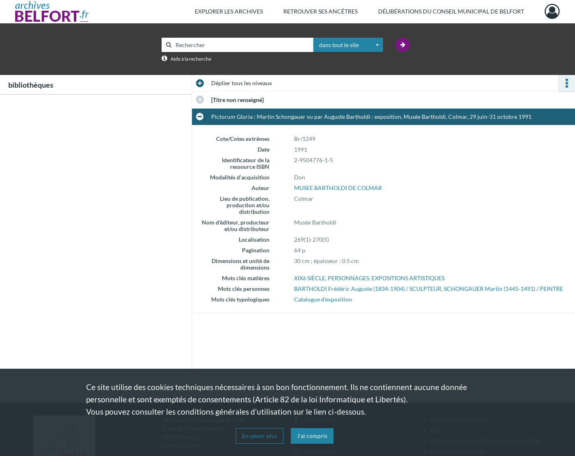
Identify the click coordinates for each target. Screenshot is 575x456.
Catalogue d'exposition (323, 299)
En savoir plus (259, 435)
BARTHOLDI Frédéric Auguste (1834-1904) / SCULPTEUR (367, 288)
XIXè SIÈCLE (309, 278)
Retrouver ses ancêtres (320, 11)
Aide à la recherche (191, 59)
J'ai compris (312, 435)
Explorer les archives (229, 11)
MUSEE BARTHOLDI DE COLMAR (338, 187)
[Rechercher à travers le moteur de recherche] (242, 45)
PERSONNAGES (348, 278)
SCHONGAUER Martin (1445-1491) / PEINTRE (503, 288)
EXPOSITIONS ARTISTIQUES (408, 278)
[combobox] (348, 45)
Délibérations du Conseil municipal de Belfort (451, 11)
